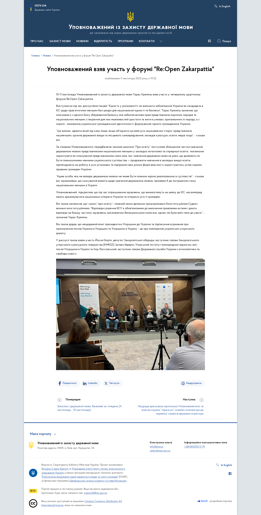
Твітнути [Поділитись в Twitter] (114, 383)
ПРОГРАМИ (125, 41)
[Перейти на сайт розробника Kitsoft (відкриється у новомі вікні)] (202, 501)
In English (224, 6)
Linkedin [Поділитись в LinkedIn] (92, 383)
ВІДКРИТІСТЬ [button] (103, 41)
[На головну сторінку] (130, 23)
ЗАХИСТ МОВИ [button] (60, 41)
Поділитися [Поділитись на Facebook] (69, 383)
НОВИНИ (82, 41)
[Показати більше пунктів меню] (160, 41)
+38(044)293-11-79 (194, 446)
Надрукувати (194, 383)
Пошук (226, 41)
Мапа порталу (40, 434)
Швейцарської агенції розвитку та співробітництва (97, 481)
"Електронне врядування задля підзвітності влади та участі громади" (79, 477)
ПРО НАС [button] (37, 41)
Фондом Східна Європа (54, 469)
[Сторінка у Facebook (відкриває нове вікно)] (210, 41)
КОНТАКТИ (146, 41)
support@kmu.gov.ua (95, 493)
